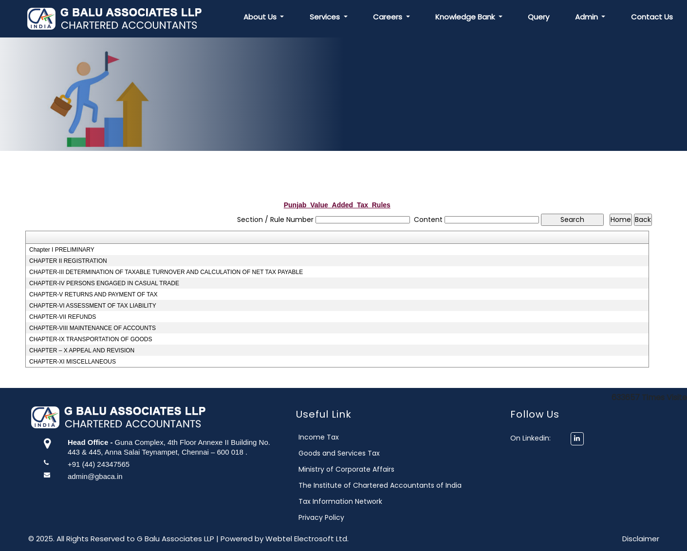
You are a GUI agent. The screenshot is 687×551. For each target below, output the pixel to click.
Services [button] (326, 17)
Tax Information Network (348, 501)
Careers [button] (388, 17)
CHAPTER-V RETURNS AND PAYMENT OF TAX (93, 294)
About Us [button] (261, 17)
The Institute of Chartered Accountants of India (388, 485)
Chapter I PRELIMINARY (61, 249)
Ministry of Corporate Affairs (355, 469)
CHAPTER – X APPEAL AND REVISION (81, 350)
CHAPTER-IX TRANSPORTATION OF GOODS (90, 339)
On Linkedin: (538, 438)
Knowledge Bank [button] (466, 17)
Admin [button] (587, 17)
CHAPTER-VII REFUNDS (62, 316)
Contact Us (652, 17)
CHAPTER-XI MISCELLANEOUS (72, 361)
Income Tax (327, 437)
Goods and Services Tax (347, 453)
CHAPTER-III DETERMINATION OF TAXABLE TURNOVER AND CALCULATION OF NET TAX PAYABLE (166, 272)
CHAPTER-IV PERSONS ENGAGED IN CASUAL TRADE (104, 283)
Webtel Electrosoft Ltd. (307, 538)
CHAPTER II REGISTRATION (68, 260)
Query (538, 17)
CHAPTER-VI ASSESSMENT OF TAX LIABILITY (92, 305)
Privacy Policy (330, 517)
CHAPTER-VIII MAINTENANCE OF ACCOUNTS (92, 328)
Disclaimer (640, 538)
